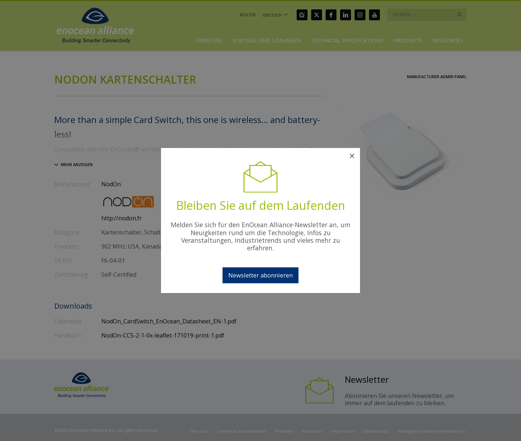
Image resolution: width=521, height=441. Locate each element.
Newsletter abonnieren (260, 275)
